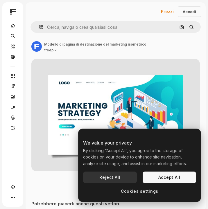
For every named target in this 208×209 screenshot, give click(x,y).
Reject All (109, 177)
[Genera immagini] (12, 96)
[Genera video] (12, 107)
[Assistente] (12, 128)
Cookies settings (139, 191)
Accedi (189, 11)
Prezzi (167, 11)
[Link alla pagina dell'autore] (36, 46)
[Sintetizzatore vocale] (12, 117)
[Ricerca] (12, 36)
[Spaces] (12, 86)
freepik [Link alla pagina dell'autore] (50, 50)
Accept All (169, 177)
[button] (38, 27)
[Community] (12, 57)
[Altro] (12, 197)
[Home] (12, 25)
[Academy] (12, 187)
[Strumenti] (12, 75)
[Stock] (12, 46)
